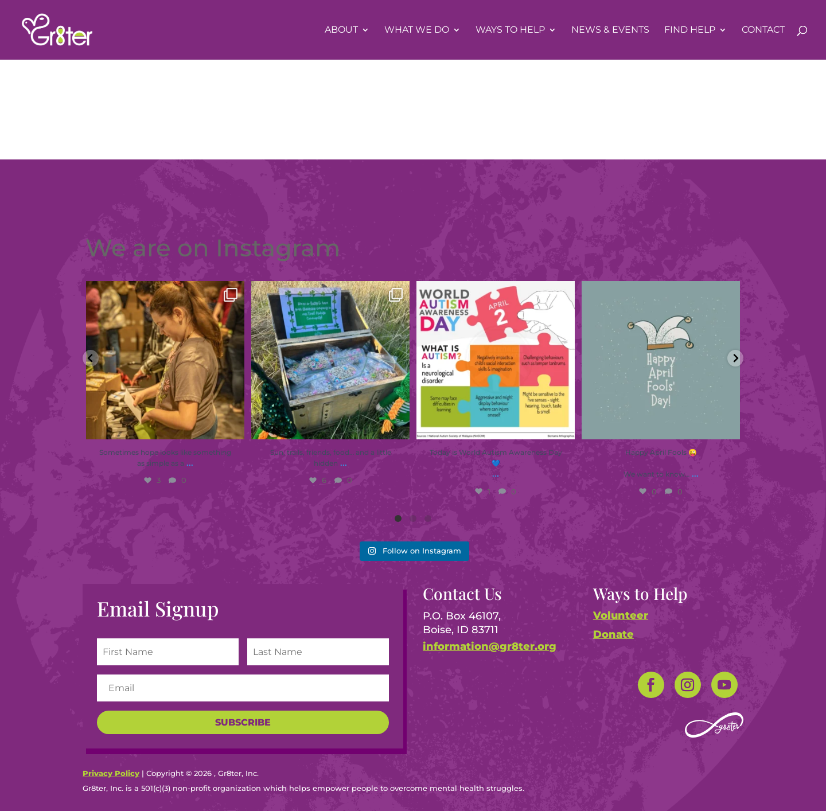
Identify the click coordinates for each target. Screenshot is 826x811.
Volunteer (620, 615)
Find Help (689, 30)
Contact (763, 30)
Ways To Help (510, 30)
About (341, 30)
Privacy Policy (111, 773)
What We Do (416, 30)
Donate (613, 634)
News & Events (610, 30)
